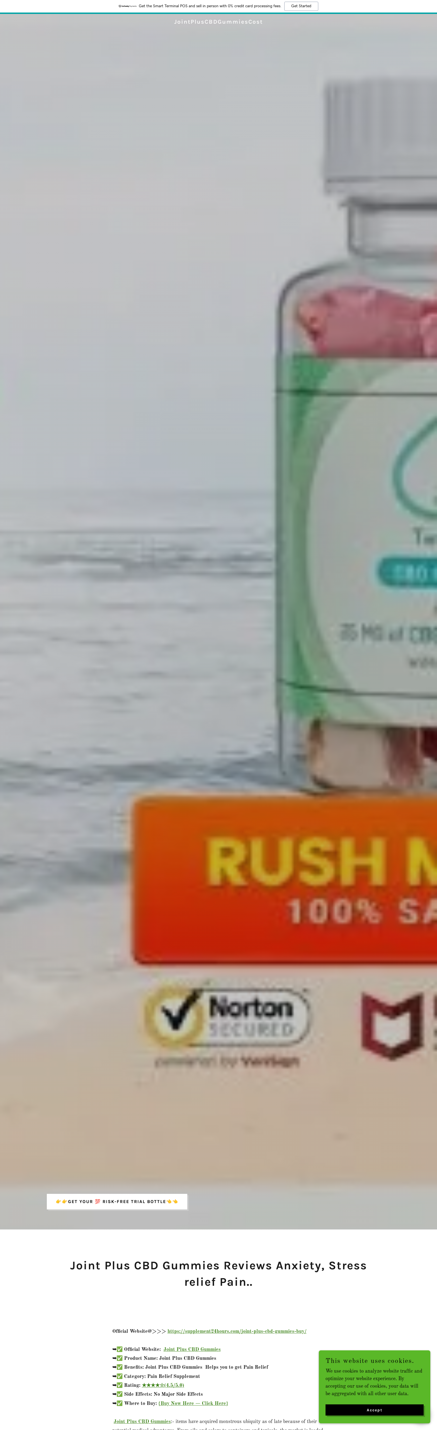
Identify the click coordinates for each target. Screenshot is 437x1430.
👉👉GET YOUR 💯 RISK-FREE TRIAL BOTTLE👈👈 (117, 1201)
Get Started (301, 6)
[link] (218, 22)
